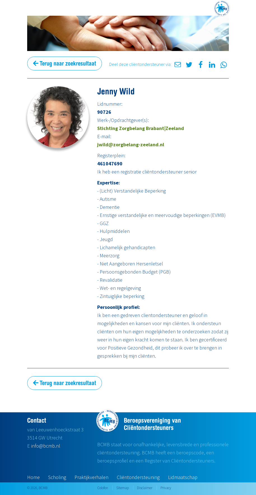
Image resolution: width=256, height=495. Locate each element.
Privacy (165, 487)
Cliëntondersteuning (138, 477)
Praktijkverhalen (91, 477)
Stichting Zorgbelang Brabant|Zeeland (140, 128)
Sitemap (122, 487)
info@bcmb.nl (45, 446)
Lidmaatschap (182, 477)
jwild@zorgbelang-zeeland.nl (130, 144)
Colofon (102, 487)
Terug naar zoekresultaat (64, 63)
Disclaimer (144, 487)
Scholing (57, 477)
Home (33, 477)
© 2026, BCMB (37, 487)
